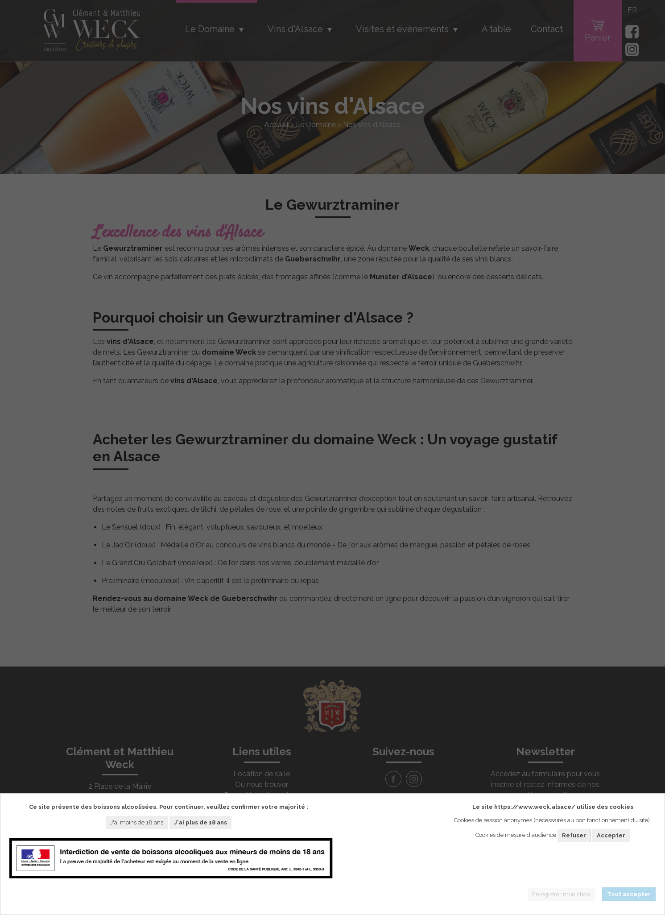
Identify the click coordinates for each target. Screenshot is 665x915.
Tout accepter (629, 894)
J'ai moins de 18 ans (136, 822)
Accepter (611, 835)
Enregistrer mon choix (561, 894)
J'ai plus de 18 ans (200, 822)
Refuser (574, 835)
